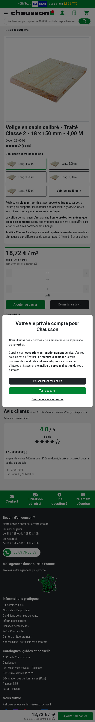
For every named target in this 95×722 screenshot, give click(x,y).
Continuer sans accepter (47, 399)
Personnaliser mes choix (47, 381)
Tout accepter (47, 390)
